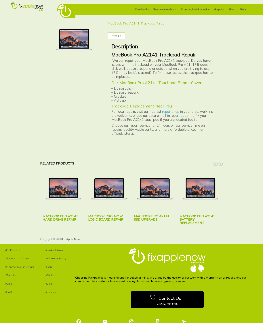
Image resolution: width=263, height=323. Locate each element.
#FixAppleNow (54, 250)
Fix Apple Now (71, 239)
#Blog (231, 9)
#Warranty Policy (55, 258)
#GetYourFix (141, 9)
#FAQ (242, 9)
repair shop (170, 111)
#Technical (51, 275)
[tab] (116, 36)
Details (116, 36)
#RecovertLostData (164, 9)
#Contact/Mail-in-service (194, 9)
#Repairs (219, 9)
